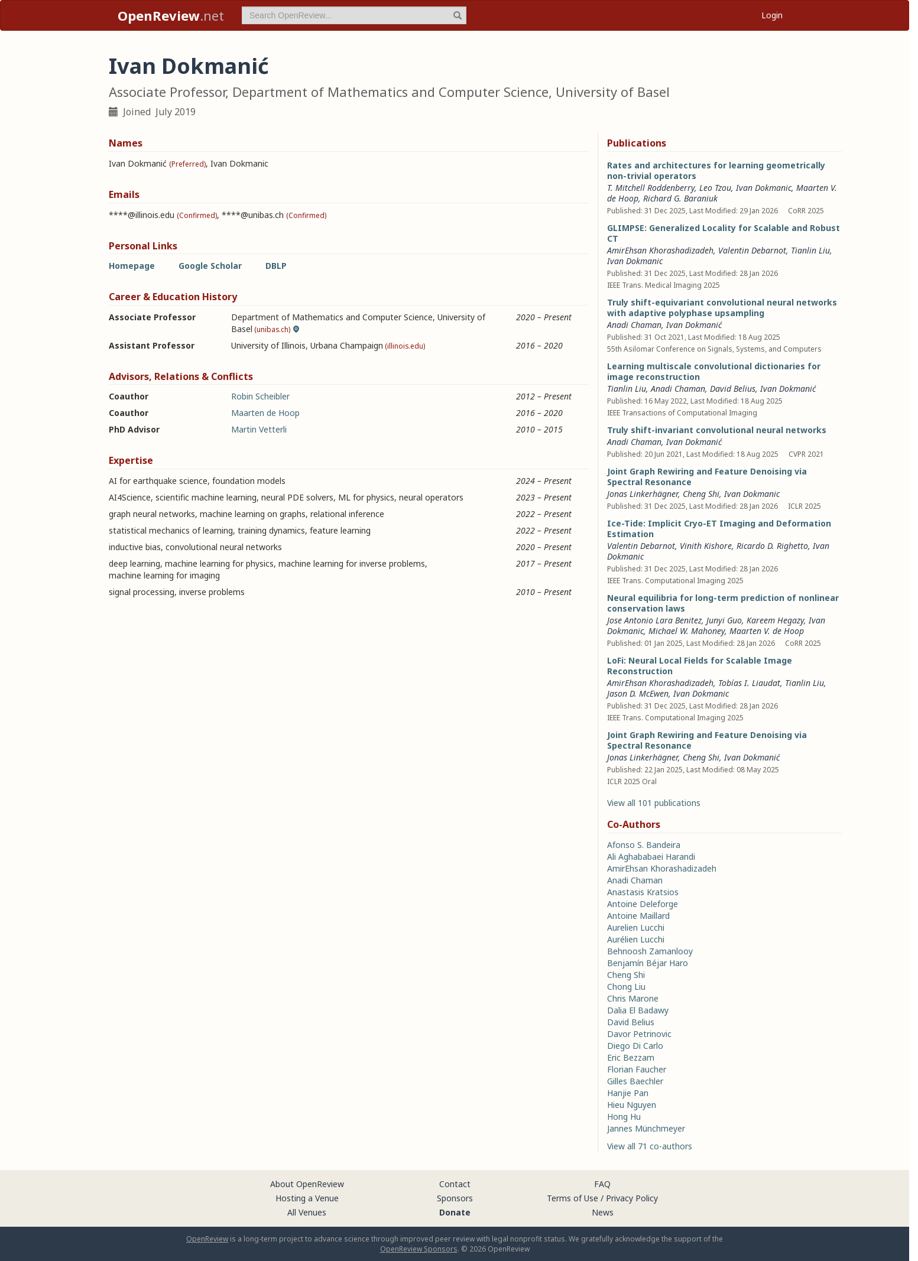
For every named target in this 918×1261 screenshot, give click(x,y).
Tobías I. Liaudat (749, 682)
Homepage (132, 265)
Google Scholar (210, 265)
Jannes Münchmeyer (646, 1128)
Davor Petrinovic (639, 1033)
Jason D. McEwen (638, 693)
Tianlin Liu (810, 250)
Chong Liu (626, 986)
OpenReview (207, 1239)
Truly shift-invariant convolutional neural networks (716, 430)
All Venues (306, 1212)
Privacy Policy (632, 1198)
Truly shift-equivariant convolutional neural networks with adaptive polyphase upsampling (722, 307)
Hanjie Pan (627, 1092)
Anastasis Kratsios (643, 892)
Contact (455, 1184)
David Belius (732, 388)
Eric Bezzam (630, 1057)
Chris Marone (633, 998)
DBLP (276, 265)
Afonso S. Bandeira (643, 844)
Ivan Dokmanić (694, 324)
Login (772, 15)
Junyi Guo (724, 620)
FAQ (602, 1184)
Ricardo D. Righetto (772, 545)
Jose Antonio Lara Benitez (654, 620)
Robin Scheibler (260, 396)
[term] (354, 15)
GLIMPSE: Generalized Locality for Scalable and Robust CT (723, 233)
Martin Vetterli (259, 429)
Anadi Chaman (634, 324)
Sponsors (455, 1198)
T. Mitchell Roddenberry (651, 187)
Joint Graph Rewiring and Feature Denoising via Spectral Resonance (707, 477)
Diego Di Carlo (635, 1045)
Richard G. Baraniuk (680, 198)
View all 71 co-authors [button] (649, 1146)
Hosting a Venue (307, 1198)
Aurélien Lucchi (635, 939)
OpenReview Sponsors (419, 1249)
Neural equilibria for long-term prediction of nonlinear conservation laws (723, 603)
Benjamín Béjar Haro (647, 962)
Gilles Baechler (635, 1081)
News (603, 1212)
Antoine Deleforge (642, 903)
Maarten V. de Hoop (766, 630)
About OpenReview (307, 1184)
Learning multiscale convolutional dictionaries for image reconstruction (713, 371)
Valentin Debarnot (752, 250)
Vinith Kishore (706, 545)
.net (171, 15)
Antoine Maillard (638, 915)
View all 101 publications (653, 802)
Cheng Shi (701, 493)
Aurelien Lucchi (635, 927)
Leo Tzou (715, 187)
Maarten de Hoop (265, 412)
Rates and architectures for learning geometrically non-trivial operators (716, 170)
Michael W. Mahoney (686, 630)
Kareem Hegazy (775, 620)
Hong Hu (624, 1116)
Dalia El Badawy (638, 1010)
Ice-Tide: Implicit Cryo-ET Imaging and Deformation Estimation (719, 529)
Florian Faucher (636, 1069)
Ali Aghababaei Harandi (651, 856)
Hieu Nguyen (631, 1104)
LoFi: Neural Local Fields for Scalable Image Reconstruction (699, 666)
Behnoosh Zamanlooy (650, 951)
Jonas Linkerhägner (642, 493)
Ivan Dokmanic (764, 187)
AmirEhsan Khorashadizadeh (660, 250)
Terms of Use (572, 1198)
